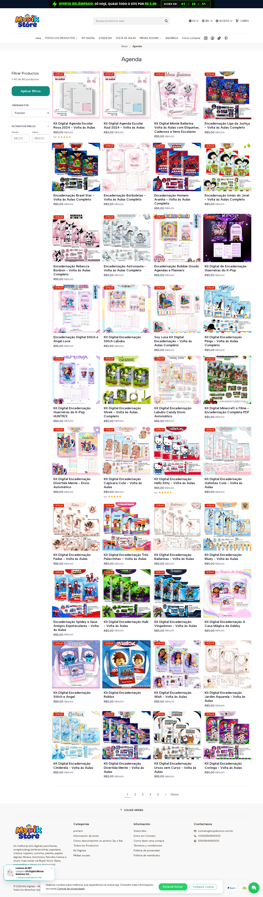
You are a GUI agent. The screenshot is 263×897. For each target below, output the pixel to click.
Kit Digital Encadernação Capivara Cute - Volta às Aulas (123, 483)
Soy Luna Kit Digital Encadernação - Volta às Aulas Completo (173, 341)
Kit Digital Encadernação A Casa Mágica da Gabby (225, 624)
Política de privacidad (147, 850)
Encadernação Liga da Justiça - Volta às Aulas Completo (227, 125)
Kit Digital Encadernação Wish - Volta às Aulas (173, 694)
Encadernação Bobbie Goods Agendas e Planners (176, 268)
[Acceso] (224, 21)
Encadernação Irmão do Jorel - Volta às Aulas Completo (227, 197)
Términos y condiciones (148, 845)
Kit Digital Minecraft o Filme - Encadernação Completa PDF (227, 410)
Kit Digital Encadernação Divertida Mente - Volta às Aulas (124, 767)
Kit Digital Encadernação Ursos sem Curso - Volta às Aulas (175, 767)
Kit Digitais (80, 850)
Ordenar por (20, 105)
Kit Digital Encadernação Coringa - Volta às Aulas (223, 765)
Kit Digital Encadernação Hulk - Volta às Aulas (126, 624)
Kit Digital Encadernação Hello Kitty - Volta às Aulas (174, 481)
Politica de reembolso (147, 855)
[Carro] (242, 21)
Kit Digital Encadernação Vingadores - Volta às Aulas (175, 624)
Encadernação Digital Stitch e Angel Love (75, 339)
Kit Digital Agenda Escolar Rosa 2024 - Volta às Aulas (74, 125)
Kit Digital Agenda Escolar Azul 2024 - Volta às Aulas (124, 125)
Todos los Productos (86, 845)
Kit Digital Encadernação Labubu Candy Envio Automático (173, 412)
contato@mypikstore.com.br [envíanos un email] (213, 831)
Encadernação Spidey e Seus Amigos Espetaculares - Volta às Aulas (76, 626)
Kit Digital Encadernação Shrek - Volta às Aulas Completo (122, 412)
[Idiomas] (194, 21)
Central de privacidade (71, 888)
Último (175, 794)
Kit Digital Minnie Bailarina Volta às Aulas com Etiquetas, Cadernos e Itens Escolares (177, 127)
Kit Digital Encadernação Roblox (122, 694)
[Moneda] (207, 21)
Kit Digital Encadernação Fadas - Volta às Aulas (72, 557)
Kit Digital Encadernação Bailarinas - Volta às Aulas (174, 557)
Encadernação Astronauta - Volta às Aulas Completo (125, 268)
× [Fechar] (52, 868)
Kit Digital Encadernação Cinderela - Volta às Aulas (73, 765)
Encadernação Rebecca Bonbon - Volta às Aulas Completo (71, 270)
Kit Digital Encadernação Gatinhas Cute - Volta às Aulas (223, 483)
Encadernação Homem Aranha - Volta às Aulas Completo (172, 199)
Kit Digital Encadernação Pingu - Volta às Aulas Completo (223, 341)
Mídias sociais (82, 855)
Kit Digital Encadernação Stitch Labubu (122, 339)
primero (78, 831)
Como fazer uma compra (149, 840)
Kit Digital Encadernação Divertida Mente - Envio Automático (72, 483)
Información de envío (86, 835)
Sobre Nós (140, 831)
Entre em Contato (145, 835)
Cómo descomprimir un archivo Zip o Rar (98, 840)
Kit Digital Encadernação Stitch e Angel (72, 694)
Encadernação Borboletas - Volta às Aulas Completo (125, 197)
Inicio (124, 46)
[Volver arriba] (131, 810)
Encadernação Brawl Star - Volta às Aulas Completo (73, 197)
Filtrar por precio (31, 126)
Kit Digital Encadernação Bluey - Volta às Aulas (223, 557)
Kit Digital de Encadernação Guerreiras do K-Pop (226, 268)
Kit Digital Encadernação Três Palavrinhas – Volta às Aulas (126, 557)
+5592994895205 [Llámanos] (207, 835)
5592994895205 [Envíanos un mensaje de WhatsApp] (206, 840)
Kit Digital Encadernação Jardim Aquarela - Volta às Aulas (225, 697)
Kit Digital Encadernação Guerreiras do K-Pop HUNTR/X (72, 412)
